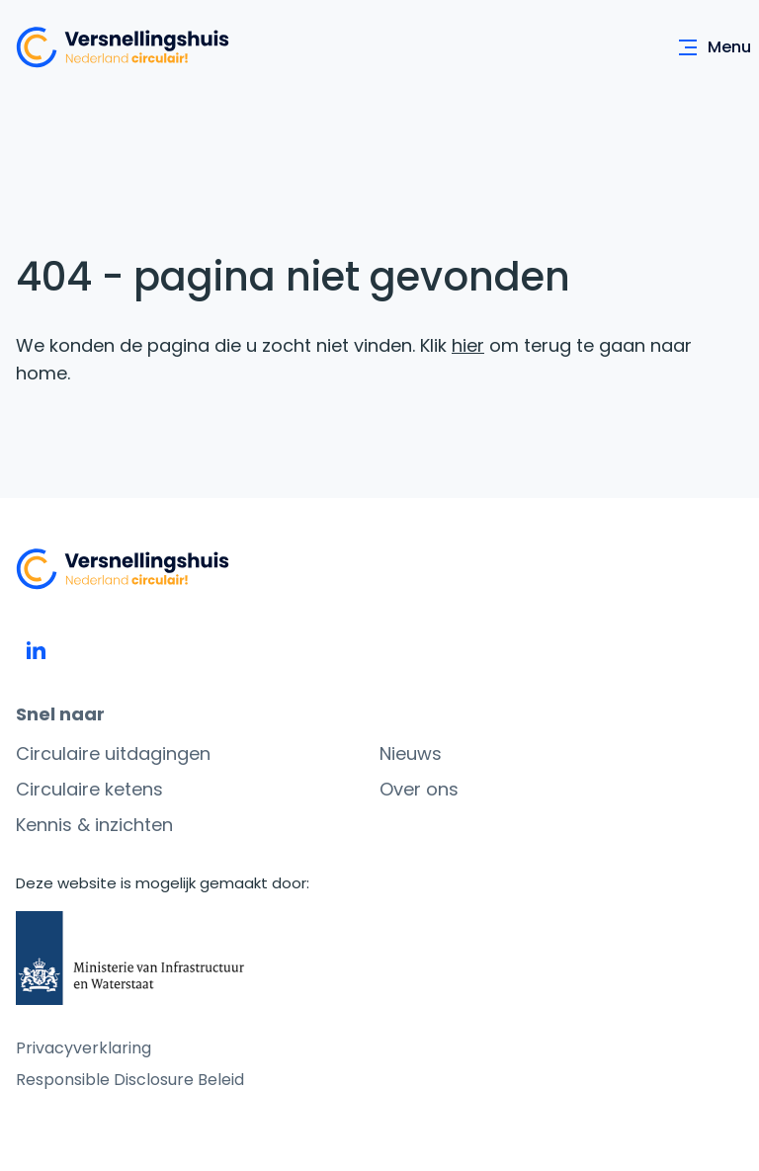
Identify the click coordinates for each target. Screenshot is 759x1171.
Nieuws (411, 753)
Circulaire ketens (89, 789)
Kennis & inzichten (94, 824)
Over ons (419, 789)
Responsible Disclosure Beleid (130, 1079)
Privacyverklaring (83, 1048)
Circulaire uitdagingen (113, 753)
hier (468, 345)
